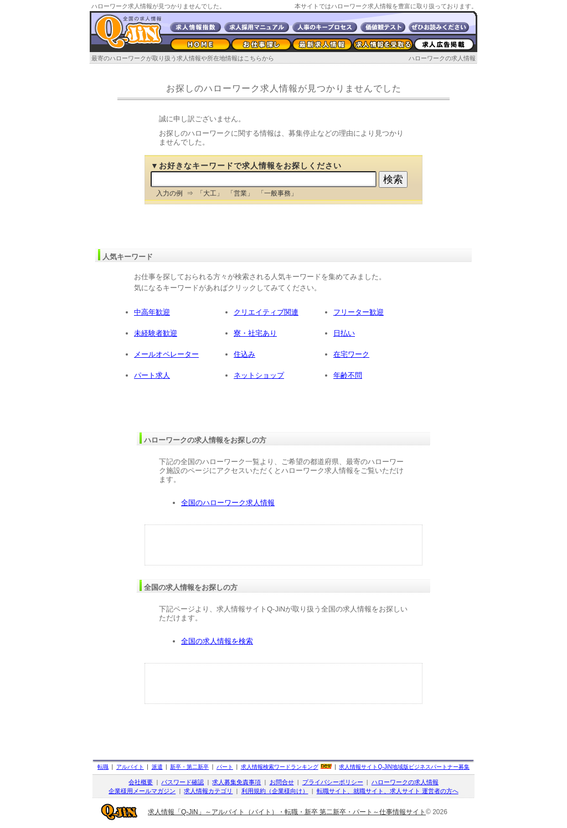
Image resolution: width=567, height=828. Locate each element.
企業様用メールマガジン (142, 791)
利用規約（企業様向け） (274, 791)
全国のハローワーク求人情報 (228, 502)
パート (225, 767)
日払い (344, 333)
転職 (103, 767)
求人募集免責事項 (236, 782)
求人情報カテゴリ (208, 791)
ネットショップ (259, 375)
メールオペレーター (166, 354)
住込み (244, 354)
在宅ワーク (351, 354)
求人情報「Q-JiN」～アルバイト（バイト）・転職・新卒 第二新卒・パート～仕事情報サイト (287, 812)
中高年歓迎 (152, 312)
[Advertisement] (283, 545)
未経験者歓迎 (155, 333)
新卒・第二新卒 (189, 767)
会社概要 (140, 782)
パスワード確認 (182, 782)
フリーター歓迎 (358, 312)
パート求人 (152, 375)
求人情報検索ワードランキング (279, 767)
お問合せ (282, 782)
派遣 (157, 767)
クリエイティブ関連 (266, 312)
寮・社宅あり (255, 333)
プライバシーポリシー (332, 782)
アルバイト (130, 767)
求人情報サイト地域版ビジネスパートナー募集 (404, 767)
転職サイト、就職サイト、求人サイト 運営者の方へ (387, 791)
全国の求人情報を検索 (217, 641)
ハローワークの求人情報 (442, 58)
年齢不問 (347, 375)
